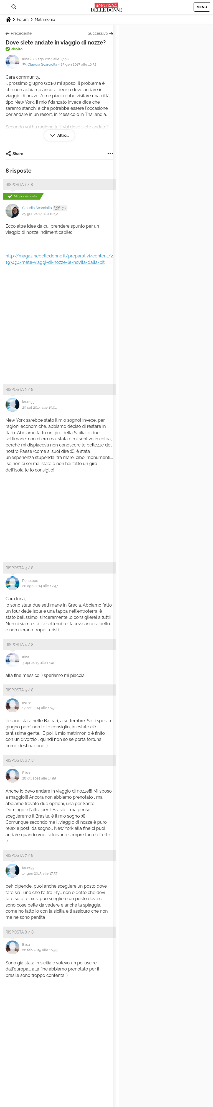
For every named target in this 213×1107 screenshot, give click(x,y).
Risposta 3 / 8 (19, 568)
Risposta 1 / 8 (19, 184)
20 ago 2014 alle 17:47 (40, 586)
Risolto (16, 49)
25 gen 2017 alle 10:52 (78, 64)
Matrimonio (45, 19)
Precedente (21, 33)
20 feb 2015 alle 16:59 (39, 950)
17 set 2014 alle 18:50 (39, 708)
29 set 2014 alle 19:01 (39, 407)
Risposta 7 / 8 (19, 855)
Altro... (63, 135)
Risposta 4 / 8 (20, 644)
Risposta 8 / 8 (20, 932)
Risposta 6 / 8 (20, 760)
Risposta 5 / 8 (20, 690)
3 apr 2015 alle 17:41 (38, 663)
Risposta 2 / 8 (19, 389)
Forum (23, 19)
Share (17, 154)
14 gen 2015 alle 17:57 (39, 873)
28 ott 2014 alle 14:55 (39, 778)
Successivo (98, 33)
